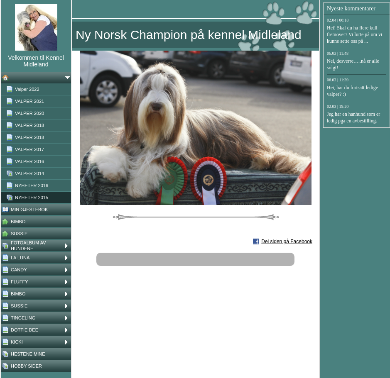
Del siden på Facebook (286, 241)
